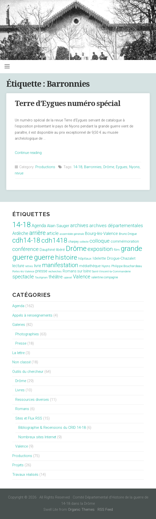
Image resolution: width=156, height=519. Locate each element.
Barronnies (93, 167)
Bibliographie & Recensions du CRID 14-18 (52, 428)
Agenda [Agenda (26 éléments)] (39, 225)
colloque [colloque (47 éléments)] (100, 241)
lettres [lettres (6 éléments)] (29, 266)
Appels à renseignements (32, 315)
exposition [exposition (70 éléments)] (100, 249)
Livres (20, 390)
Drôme (108, 167)
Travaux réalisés (25, 475)
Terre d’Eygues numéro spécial (67, 103)
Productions (45, 167)
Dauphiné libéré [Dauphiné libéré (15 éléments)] (52, 249)
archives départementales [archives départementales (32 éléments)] (116, 225)
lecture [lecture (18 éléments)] (18, 265)
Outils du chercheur (27, 372)
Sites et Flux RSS (28, 418)
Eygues (121, 167)
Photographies (27, 334)
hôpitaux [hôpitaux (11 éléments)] (85, 258)
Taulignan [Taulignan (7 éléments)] (41, 277)
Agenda (18, 306)
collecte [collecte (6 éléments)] (84, 241)
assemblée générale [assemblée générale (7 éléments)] (72, 234)
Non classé (21, 362)
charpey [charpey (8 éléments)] (73, 241)
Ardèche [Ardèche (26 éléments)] (20, 233)
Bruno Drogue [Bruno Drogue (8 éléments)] (128, 234)
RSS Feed (105, 510)
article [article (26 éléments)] (53, 233)
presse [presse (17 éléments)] (41, 271)
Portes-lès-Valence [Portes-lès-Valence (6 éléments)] (23, 271)
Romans (22, 409)
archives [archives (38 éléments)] (79, 225)
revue (19, 173)
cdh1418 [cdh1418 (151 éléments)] (54, 240)
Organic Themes (81, 510)
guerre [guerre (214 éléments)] (44, 257)
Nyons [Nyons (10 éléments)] (106, 266)
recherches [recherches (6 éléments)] (55, 271)
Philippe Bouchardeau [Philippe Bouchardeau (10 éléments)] (126, 266)
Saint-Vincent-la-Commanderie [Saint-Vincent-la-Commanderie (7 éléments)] (111, 271)
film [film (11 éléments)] (117, 250)
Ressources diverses (32, 400)
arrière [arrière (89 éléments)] (37, 232)
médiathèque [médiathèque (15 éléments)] (90, 266)
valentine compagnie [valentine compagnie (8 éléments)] (104, 277)
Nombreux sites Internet (37, 437)
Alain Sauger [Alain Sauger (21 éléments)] (58, 225)
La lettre (18, 353)
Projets (18, 465)
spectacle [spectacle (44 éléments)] (23, 277)
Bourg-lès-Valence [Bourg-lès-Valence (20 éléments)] (101, 233)
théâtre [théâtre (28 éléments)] (56, 276)
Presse (20, 343)
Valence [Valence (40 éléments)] (81, 277)
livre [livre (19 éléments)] (37, 265)
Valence (21, 446)
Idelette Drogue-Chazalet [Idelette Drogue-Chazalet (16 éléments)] (114, 258)
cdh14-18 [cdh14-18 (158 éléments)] (26, 240)
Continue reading (28, 153)
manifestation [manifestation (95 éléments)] (60, 265)
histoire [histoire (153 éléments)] (66, 257)
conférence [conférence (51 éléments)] (25, 249)
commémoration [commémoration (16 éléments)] (125, 241)
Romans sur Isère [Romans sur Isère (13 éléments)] (77, 271)
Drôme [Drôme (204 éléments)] (76, 248)
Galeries (18, 325)
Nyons (134, 167)
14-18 (77, 167)
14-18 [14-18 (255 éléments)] (21, 224)
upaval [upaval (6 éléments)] (68, 277)
